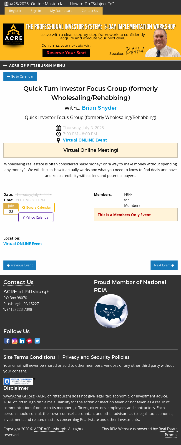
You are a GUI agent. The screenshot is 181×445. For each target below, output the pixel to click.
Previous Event (20, 265)
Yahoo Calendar (36, 217)
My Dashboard (61, 10)
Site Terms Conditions (29, 357)
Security (100, 357)
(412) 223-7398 (17, 309)
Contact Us (90, 10)
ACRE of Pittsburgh (50, 428)
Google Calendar (36, 207)
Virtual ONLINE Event (85, 140)
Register (15, 10)
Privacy (70, 357)
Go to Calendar (20, 76)
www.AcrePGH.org (19, 396)
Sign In (36, 10)
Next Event (164, 265)
